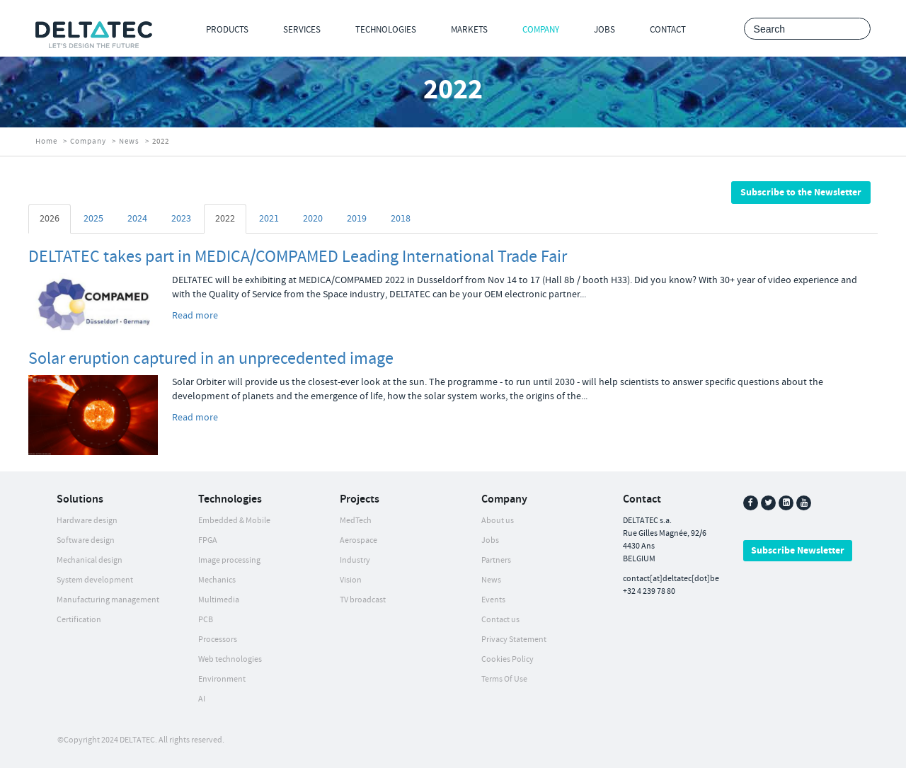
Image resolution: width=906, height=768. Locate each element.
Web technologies (230, 659)
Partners (496, 560)
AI (201, 699)
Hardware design (87, 520)
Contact (668, 29)
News (129, 142)
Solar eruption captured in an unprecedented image (211, 358)
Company (540, 29)
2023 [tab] (181, 218)
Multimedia (218, 600)
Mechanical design (89, 560)
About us (497, 520)
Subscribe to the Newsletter (800, 192)
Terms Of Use (504, 679)
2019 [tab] (357, 218)
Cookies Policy (507, 659)
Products (227, 29)
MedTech (356, 520)
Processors (217, 639)
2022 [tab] (225, 218)
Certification (79, 619)
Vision (351, 580)
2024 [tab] (137, 218)
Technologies (385, 29)
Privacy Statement (513, 639)
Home (46, 142)
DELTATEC (137, 740)
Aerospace (358, 540)
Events (493, 600)
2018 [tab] (401, 218)
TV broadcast (363, 600)
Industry (355, 560)
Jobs (604, 29)
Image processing (229, 560)
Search (856, 29)
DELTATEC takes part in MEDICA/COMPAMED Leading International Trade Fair (297, 257)
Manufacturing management (108, 600)
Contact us (500, 619)
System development (95, 580)
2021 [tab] (269, 218)
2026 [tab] (49, 218)
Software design (86, 540)
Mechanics (217, 580)
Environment (222, 679)
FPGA (207, 540)
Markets (469, 29)
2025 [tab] (93, 218)
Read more (195, 315)
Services (302, 29)
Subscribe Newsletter (797, 551)
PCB (205, 619)
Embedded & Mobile (234, 520)
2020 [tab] (313, 218)
